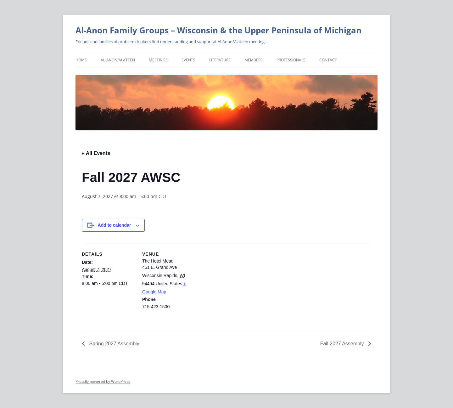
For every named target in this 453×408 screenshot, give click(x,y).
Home (81, 60)
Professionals (291, 60)
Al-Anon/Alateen (118, 60)
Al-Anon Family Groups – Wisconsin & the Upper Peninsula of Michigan (218, 30)
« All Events (96, 153)
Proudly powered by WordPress (103, 381)
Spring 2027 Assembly (113, 343)
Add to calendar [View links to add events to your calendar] (114, 225)
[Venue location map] (236, 285)
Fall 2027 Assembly (342, 343)
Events (188, 60)
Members (253, 60)
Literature (220, 60)
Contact (328, 60)
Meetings (158, 60)
